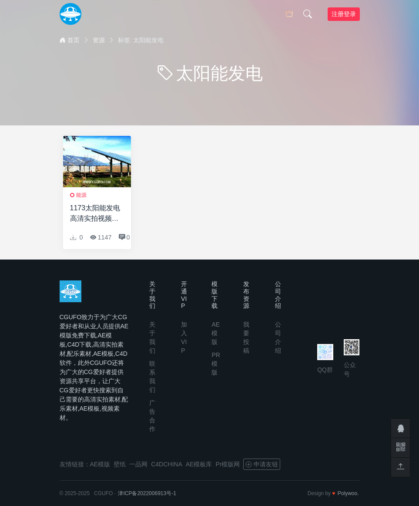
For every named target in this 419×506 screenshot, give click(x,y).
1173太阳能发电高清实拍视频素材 (95, 214)
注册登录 (344, 13)
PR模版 (215, 363)
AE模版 (215, 333)
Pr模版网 (227, 464)
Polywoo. (348, 493)
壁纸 (120, 464)
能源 (81, 195)
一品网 (138, 464)
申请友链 (261, 464)
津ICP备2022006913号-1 (147, 493)
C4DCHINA (166, 464)
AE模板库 (199, 464)
